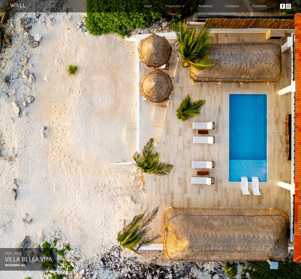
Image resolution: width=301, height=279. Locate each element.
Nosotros (205, 6)
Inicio (148, 6)
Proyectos (175, 6)
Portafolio (260, 6)
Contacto (232, 6)
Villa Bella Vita (28, 259)
